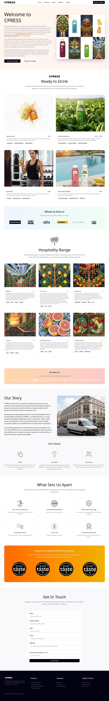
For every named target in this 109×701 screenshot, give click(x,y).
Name (31, 613)
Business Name (34, 621)
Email (31, 628)
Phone (31, 635)
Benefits (60, 2)
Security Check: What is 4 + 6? (38, 652)
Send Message (54, 660)
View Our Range (12, 61)
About (54, 2)
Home (39, 2)
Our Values (59, 684)
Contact (68, 2)
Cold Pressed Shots (36, 682)
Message (32, 643)
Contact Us (85, 686)
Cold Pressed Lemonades (37, 686)
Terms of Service (86, 684)
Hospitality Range (35, 688)
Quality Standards (61, 686)
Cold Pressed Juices (36, 684)
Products (46, 2)
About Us (58, 682)
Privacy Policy (85, 682)
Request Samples (98, 2)
